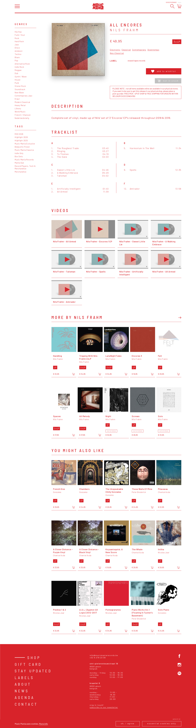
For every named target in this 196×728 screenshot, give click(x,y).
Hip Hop (18, 32)
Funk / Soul (20, 35)
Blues (17, 57)
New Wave (19, 92)
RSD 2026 (19, 134)
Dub (16, 73)
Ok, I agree (127, 723)
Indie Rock (19, 67)
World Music (20, 111)
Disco (17, 48)
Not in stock (168, 80)
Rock (17, 38)
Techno (18, 54)
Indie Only (19, 153)
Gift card (28, 664)
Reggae (18, 70)
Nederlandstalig (22, 118)
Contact (26, 704)
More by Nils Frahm (77, 317)
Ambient (18, 51)
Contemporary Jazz (23, 96)
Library (18, 108)
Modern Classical (22, 102)
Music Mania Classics (24, 150)
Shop (34, 657)
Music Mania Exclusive (25, 143)
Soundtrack (20, 89)
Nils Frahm (124, 30)
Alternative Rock (22, 64)
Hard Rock (19, 41)
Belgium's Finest (22, 147)
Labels (24, 677)
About (23, 684)
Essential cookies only (161, 723)
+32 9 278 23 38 (98, 658)
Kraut (17, 99)
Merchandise (20, 172)
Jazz (17, 44)
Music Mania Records (24, 159)
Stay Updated (33, 671)
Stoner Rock (20, 86)
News (22, 691)
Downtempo (153, 50)
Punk (17, 83)
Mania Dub (19, 163)
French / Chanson (23, 115)
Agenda (24, 697)
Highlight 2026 (21, 137)
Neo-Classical (117, 53)
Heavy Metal (20, 105)
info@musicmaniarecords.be (104, 655)
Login (179, 2)
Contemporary (139, 50)
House (17, 80)
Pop (16, 60)
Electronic (115, 50)
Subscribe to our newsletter (104, 707)
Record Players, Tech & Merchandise (25, 167)
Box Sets (19, 156)
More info (43, 723)
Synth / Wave (21, 76)
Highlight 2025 (21, 140)
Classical (126, 50)
